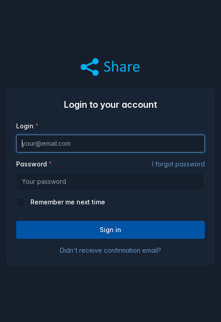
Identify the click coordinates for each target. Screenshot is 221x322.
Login (25, 126)
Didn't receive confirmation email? (110, 250)
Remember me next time (67, 202)
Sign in (110, 229)
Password (110, 164)
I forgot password (178, 164)
